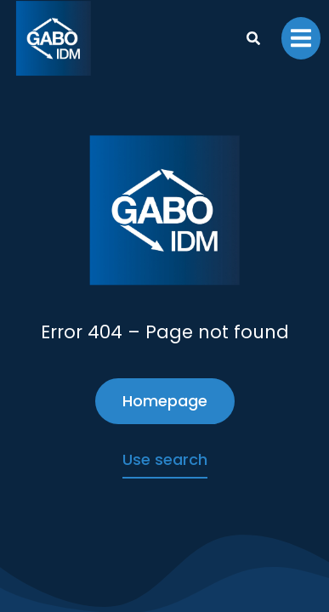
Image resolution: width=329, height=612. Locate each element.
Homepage (164, 400)
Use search (164, 459)
